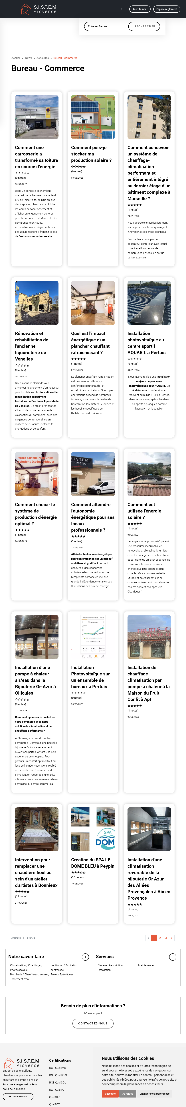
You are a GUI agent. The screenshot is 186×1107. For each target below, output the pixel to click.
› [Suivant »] (171, 938)
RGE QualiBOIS (58, 1075)
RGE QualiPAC (57, 1068)
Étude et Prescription (110, 965)
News (28, 58)
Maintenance (146, 965)
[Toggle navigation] (8, 9)
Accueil (16, 58)
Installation (104, 970)
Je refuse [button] (127, 1093)
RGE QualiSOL (57, 1083)
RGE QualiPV (56, 1090)
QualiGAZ (54, 1097)
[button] (122, 9)
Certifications (60, 1061)
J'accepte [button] (110, 1093)
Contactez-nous (93, 1023)
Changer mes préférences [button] (154, 1093)
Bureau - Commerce (65, 58)
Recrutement (18, 1097)
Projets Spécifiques (62, 974)
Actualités (43, 58)
